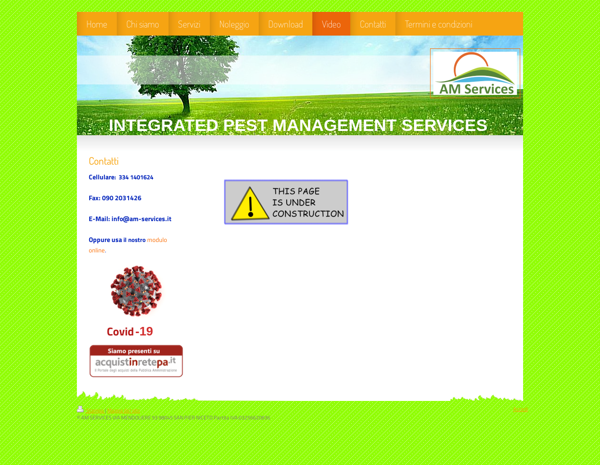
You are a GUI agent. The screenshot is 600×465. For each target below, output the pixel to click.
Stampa (91, 410)
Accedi (520, 409)
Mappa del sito (123, 410)
